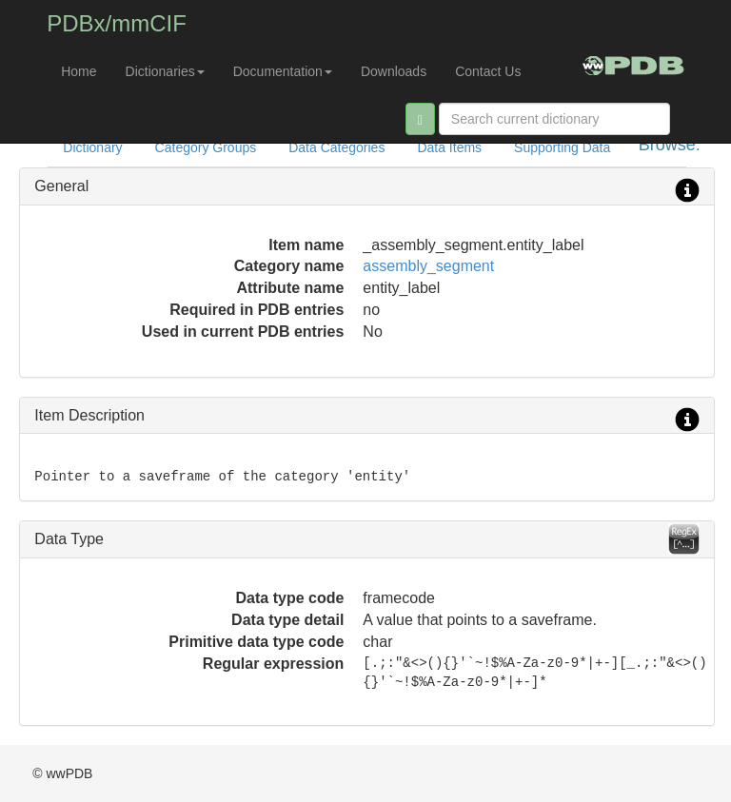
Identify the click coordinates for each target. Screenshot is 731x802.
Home (78, 71)
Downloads (393, 71)
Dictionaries (165, 71)
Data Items (449, 147)
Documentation (282, 71)
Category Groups (206, 147)
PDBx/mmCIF (117, 23)
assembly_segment (428, 266)
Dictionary (92, 147)
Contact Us (488, 71)
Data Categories (336, 147)
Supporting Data (562, 147)
